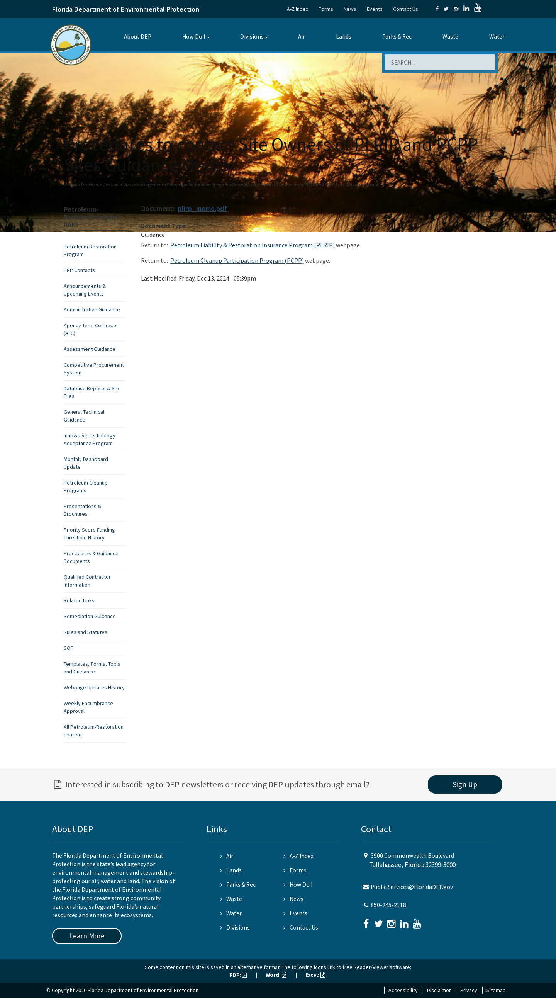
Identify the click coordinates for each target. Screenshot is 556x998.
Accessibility (403, 990)
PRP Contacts (79, 270)
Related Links (79, 600)
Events (375, 8)
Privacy (468, 990)
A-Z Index (297, 8)
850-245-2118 (388, 905)
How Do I (193, 36)
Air (301, 36)
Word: (276, 974)
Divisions (252, 36)
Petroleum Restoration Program (198, 184)
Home (71, 184)
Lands (343, 36)
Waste (450, 36)
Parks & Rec (397, 36)
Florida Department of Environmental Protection (125, 9)
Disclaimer (439, 990)
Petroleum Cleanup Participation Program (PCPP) (237, 260)
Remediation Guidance (90, 616)
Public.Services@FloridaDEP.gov (412, 887)
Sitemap (496, 990)
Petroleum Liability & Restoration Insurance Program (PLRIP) (252, 245)
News (350, 8)
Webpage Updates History (94, 687)
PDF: (238, 974)
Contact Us (405, 8)
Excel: (315, 974)
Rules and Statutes (85, 632)
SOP (69, 647)
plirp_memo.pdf (202, 208)
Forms (326, 8)
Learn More (87, 935)
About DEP (137, 36)
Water (497, 36)
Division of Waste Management (133, 184)
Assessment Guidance (89, 348)
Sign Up (465, 784)
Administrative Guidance (92, 309)
